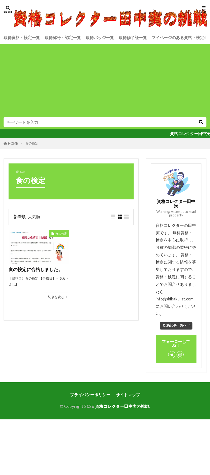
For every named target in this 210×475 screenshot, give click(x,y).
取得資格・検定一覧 (22, 37)
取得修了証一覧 (133, 37)
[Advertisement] (105, 82)
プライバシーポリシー (90, 394)
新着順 (20, 216)
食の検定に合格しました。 (36, 269)
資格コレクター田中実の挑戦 (122, 406)
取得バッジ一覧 (100, 37)
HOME (13, 143)
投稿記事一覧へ (175, 325)
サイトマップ (128, 394)
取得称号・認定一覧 (63, 37)
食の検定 (31, 143)
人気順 (34, 216)
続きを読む (56, 297)
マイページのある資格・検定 (178, 37)
